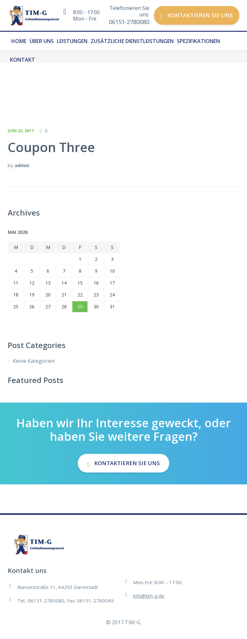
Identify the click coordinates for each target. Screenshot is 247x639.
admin (21, 165)
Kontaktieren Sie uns (196, 15)
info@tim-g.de (148, 595)
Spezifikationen (198, 41)
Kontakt (22, 59)
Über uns (42, 41)
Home (18, 41)
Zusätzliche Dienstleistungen (132, 41)
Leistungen (72, 41)
